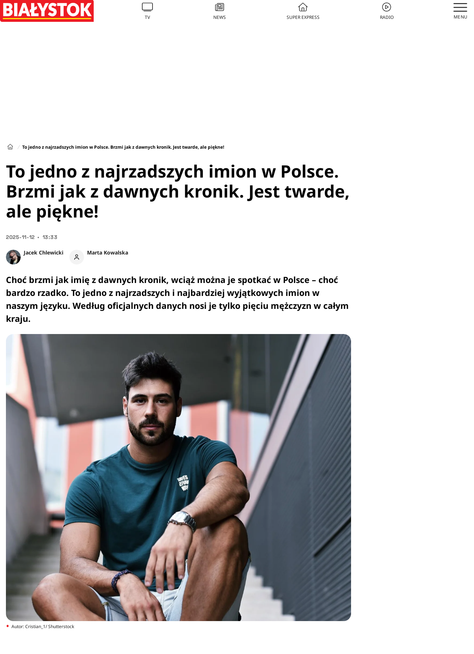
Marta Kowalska (107, 252)
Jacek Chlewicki (43, 252)
